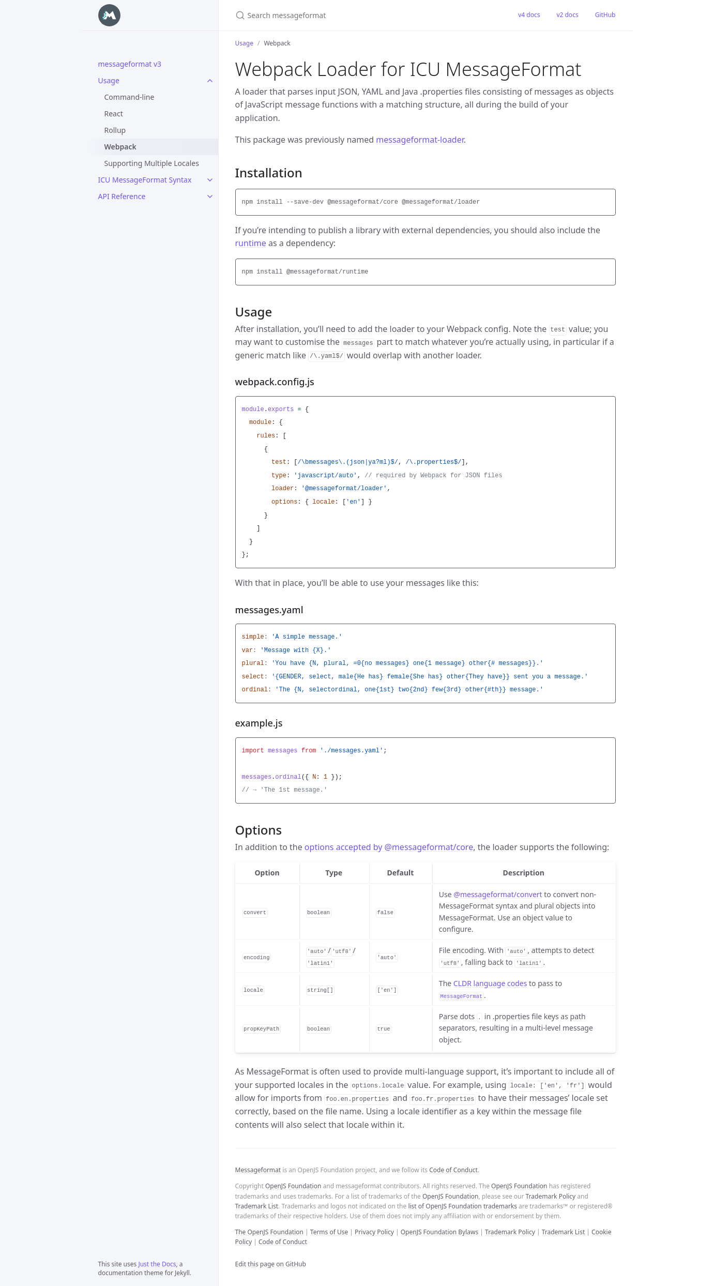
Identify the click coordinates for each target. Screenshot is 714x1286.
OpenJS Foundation (293, 1186)
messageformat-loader (420, 139)
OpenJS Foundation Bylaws (440, 1232)
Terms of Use (329, 1232)
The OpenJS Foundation (269, 1232)
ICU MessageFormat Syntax (145, 180)
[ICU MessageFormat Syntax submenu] (210, 180)
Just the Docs (157, 1264)
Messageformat (258, 1170)
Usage (108, 80)
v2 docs (567, 14)
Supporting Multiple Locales (151, 163)
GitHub (605, 14)
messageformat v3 (130, 64)
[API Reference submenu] (210, 196)
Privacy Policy (374, 1232)
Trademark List (257, 1206)
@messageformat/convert (497, 894)
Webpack (120, 147)
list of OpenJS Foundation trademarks (462, 1206)
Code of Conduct (453, 1170)
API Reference (122, 196)
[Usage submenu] (210, 80)
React (113, 113)
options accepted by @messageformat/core (389, 847)
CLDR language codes (490, 983)
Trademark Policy (551, 1196)
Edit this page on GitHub (270, 1264)
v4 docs (529, 14)
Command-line (129, 97)
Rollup (115, 130)
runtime (250, 243)
